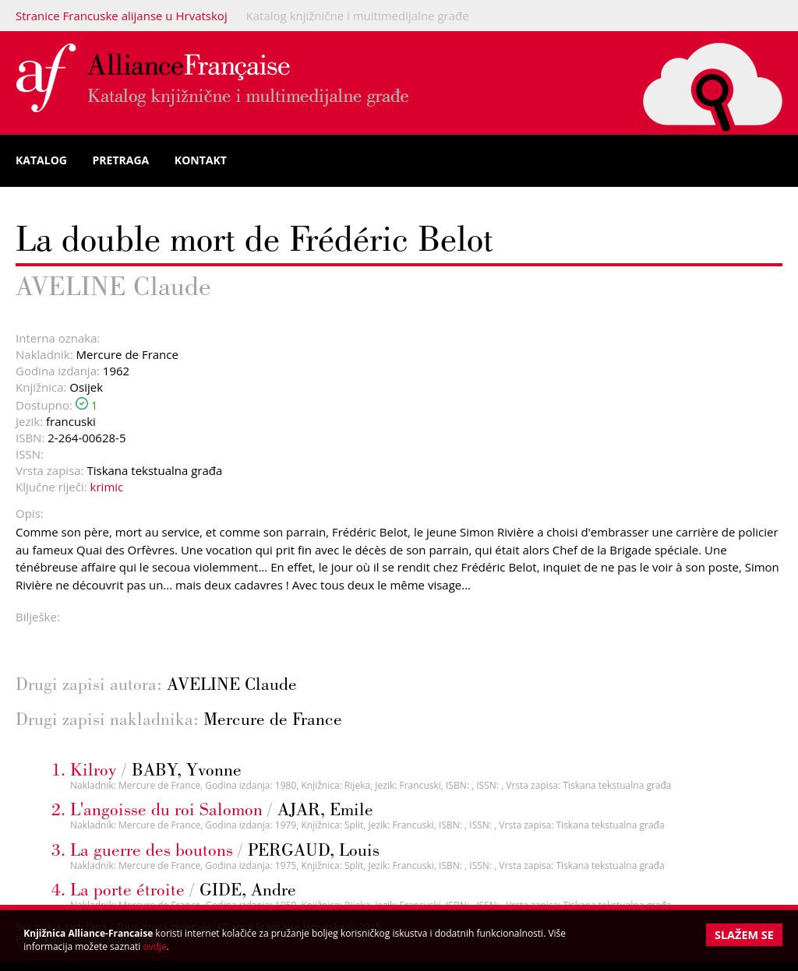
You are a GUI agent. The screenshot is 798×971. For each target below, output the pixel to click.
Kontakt (201, 160)
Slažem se (744, 934)
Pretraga (121, 160)
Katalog (41, 160)
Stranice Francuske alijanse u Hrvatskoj (122, 15)
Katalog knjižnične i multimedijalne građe (357, 15)
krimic (107, 486)
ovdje (155, 946)
